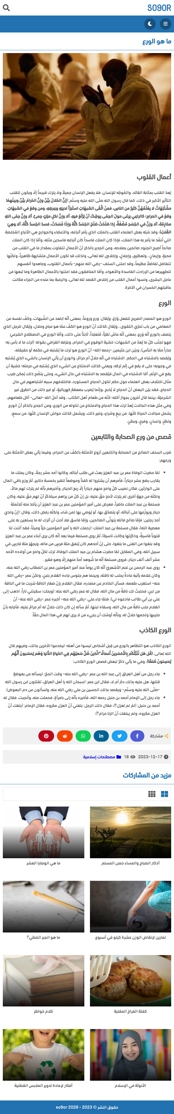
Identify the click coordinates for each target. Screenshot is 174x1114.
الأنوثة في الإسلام (130, 1085)
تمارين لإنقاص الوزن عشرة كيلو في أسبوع (130, 937)
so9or (159, 8)
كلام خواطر (43, 1011)
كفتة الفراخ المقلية (130, 1011)
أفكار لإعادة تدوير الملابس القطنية (43, 1085)
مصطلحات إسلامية (99, 757)
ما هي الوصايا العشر (43, 863)
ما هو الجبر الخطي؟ (43, 937)
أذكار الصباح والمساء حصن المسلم (131, 863)
